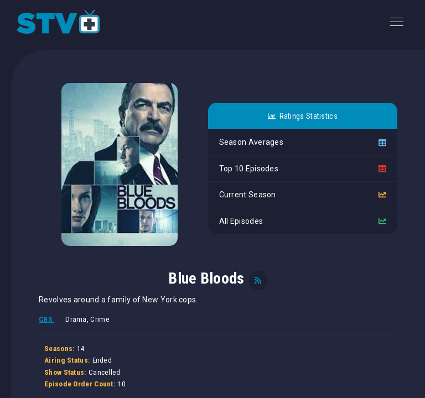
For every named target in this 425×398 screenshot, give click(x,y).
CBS (46, 319)
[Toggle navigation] (396, 21)
